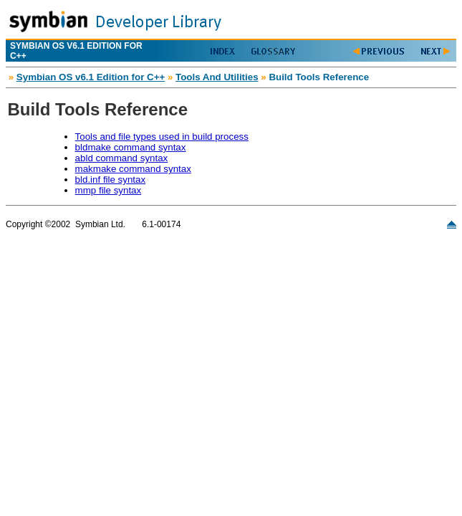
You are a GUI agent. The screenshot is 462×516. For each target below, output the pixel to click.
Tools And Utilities (217, 77)
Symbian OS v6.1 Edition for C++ (90, 77)
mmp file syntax (108, 190)
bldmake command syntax (130, 147)
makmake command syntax (133, 168)
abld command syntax (121, 158)
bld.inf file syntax (110, 179)
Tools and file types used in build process (162, 136)
